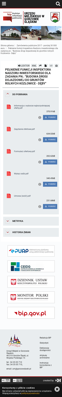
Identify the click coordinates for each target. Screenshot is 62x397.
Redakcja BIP (45, 338)
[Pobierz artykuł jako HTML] (51, 65)
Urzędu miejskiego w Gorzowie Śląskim (34, 17)
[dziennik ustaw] (31, 282)
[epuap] (31, 251)
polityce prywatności (30, 393)
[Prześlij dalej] (40, 65)
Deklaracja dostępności (45, 349)
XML (34, 65)
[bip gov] (31, 313)
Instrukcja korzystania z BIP (46, 365)
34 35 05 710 (16, 362)
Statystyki (44, 343)
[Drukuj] (56, 65)
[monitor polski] (31, 297)
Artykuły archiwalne (44, 356)
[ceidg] (31, 266)
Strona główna (7, 45)
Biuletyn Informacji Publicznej (12, 17)
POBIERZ (50, 117)
